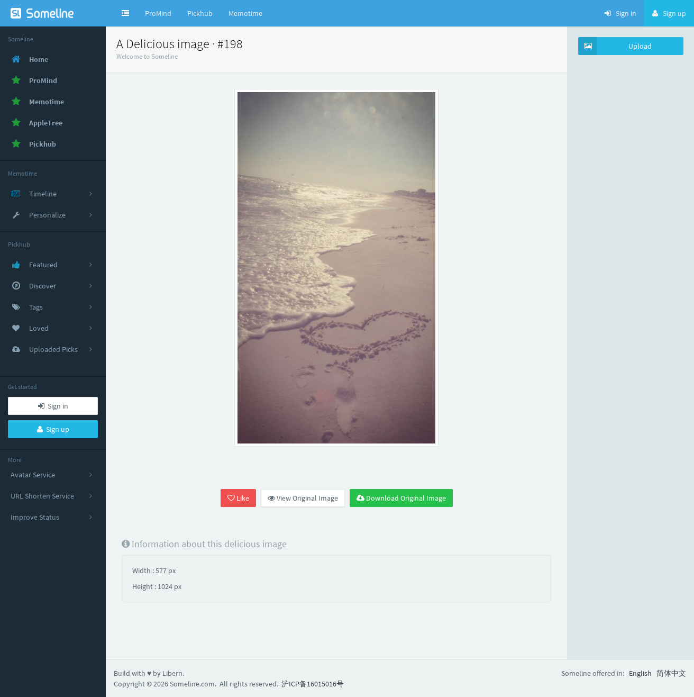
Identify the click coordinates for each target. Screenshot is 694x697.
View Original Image (303, 498)
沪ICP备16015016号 (312, 684)
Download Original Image (401, 498)
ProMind (158, 13)
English (640, 673)
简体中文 (671, 673)
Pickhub (200, 13)
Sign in (53, 406)
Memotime (245, 13)
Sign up (53, 429)
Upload (615, 46)
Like (238, 498)
